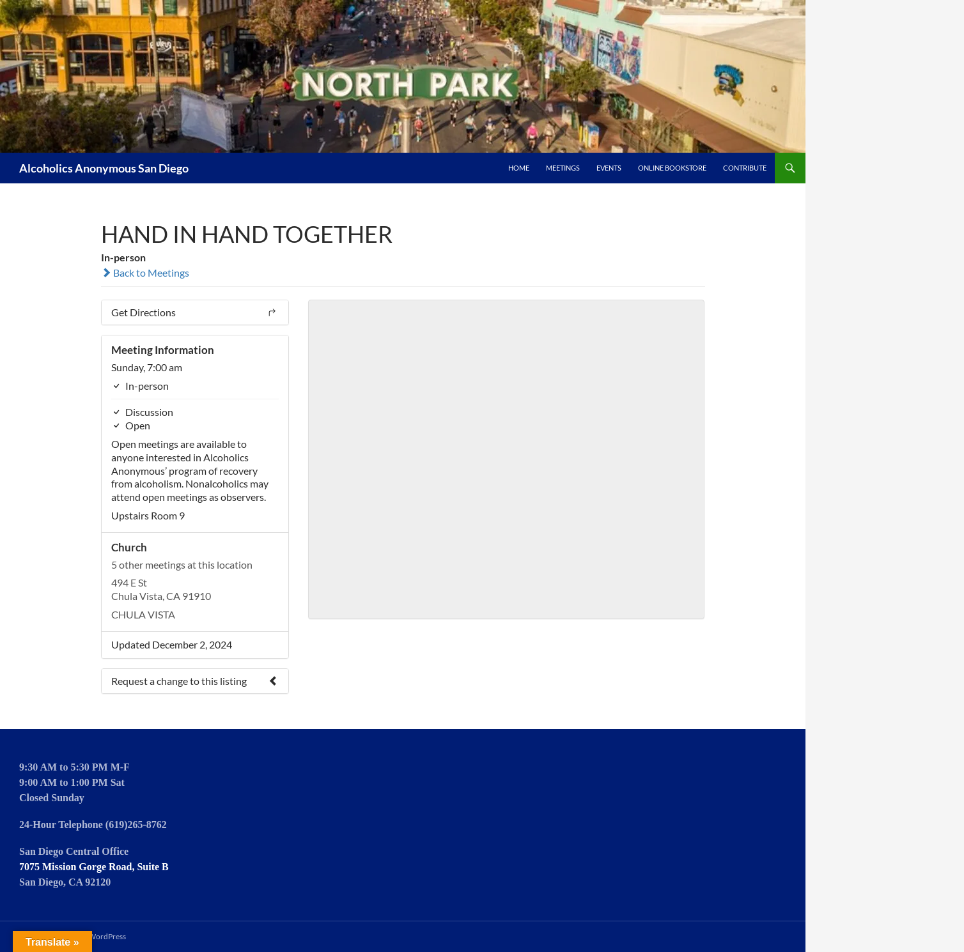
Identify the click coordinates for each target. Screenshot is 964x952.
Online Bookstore (672, 168)
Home (518, 168)
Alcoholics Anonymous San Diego (104, 168)
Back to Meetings (145, 272)
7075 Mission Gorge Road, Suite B (94, 866)
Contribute (744, 168)
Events (608, 168)
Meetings (563, 168)
